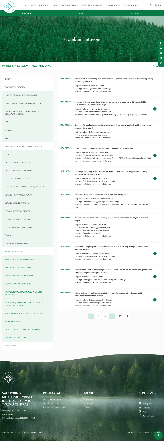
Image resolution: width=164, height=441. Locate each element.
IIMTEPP (8, 79)
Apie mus (29, 5)
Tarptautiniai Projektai (15, 87)
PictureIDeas (140, 432)
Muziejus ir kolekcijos (92, 5)
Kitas (127, 316)
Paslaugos (90, 407)
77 (120, 316)
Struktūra (44, 5)
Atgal (157, 66)
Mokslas (89, 399)
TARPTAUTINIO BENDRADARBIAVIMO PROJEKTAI (23, 146)
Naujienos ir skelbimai (65, 5)
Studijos (89, 403)
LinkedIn (144, 407)
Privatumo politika (37, 432)
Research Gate (147, 415)
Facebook (145, 399)
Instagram (145, 403)
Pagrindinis (8, 66)
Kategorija (22, 66)
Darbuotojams (130, 5)
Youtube (144, 411)
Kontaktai (113, 5)
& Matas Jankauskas (153, 432)
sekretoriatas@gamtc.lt (56, 407)
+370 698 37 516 (55, 403)
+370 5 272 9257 (53, 399)
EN (159, 5)
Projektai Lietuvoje (13, 251)
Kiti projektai (10, 345)
